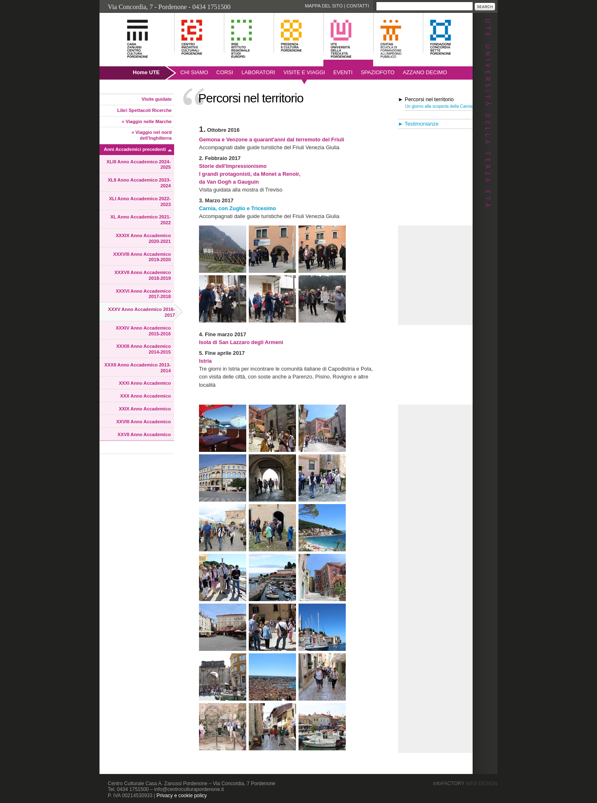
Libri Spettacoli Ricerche (144, 110)
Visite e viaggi (304, 72)
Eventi (342, 72)
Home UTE (146, 72)
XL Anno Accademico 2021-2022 (140, 219)
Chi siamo (194, 72)
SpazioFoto (377, 72)
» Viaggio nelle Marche (147, 121)
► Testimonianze (418, 124)
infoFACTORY (465, 783)
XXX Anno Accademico (145, 395)
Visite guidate (156, 99)
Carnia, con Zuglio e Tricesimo (237, 208)
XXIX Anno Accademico (145, 408)
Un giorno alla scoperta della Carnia (439, 106)
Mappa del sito (323, 5)
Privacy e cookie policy (181, 795)
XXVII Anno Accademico (144, 434)
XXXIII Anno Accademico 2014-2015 (143, 349)
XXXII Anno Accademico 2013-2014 (137, 367)
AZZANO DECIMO (425, 72)
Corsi (224, 72)
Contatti (358, 5)
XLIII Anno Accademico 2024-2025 (139, 164)
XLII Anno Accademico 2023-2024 (139, 182)
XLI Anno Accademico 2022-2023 (140, 201)
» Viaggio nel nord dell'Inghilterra (151, 135)
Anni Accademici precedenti (135, 149)
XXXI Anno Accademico (145, 383)
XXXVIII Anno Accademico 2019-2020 (142, 257)
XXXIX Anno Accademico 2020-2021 (143, 238)
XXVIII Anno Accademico (143, 421)
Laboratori (258, 72)
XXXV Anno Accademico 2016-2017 (141, 312)
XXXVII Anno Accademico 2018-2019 (142, 275)
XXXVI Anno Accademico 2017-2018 (143, 294)
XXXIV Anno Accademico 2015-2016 (143, 330)
